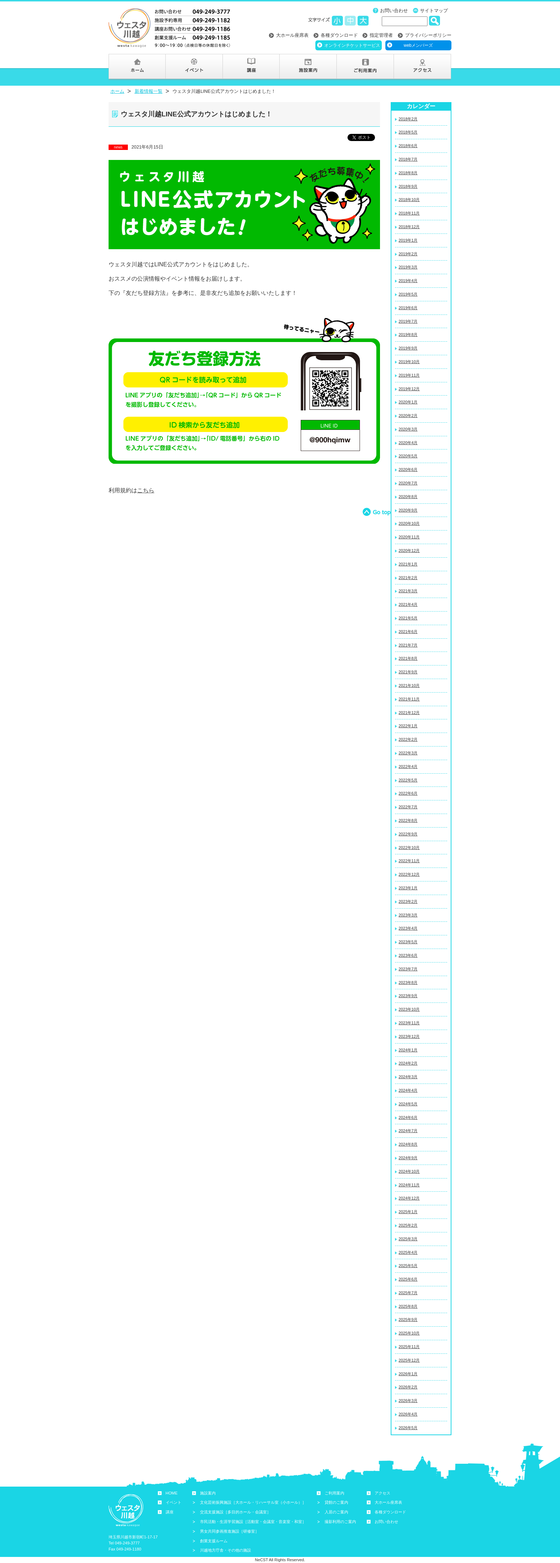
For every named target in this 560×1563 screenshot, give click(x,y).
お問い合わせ (394, 10)
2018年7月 (408, 159)
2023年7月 (408, 969)
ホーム (117, 91)
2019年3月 (408, 267)
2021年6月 (408, 631)
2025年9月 (408, 1319)
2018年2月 (408, 119)
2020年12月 (409, 550)
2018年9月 (408, 186)
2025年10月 (409, 1333)
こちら (145, 490)
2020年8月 (408, 496)
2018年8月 (408, 173)
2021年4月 (408, 604)
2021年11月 (409, 699)
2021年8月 (408, 658)
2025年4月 (408, 1252)
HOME (172, 1493)
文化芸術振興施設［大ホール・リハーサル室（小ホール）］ (253, 1502)
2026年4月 (408, 1414)
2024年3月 (408, 1077)
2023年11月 (409, 1023)
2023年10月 (409, 1009)
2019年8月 (408, 334)
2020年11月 (409, 537)
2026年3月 (408, 1400)
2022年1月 (408, 726)
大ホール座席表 (292, 35)
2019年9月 (408, 348)
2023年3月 (408, 915)
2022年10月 (409, 847)
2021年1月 (408, 564)
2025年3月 (408, 1239)
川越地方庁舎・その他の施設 (225, 1550)
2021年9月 (408, 672)
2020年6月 (408, 469)
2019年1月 (408, 240)
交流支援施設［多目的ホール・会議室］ (235, 1512)
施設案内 (208, 1493)
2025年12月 (409, 1360)
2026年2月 (408, 1387)
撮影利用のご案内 (340, 1521)
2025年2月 (408, 1225)
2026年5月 (408, 1428)
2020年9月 (408, 510)
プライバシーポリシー (428, 35)
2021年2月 (408, 578)
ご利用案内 (334, 1493)
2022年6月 (408, 793)
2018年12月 (409, 227)
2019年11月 (409, 375)
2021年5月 (408, 618)
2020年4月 (408, 443)
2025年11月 (409, 1347)
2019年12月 (409, 389)
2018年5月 (408, 132)
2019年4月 (408, 280)
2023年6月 (408, 955)
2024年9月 (408, 1158)
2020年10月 (409, 523)
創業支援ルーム (214, 1541)
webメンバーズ (418, 45)
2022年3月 (408, 753)
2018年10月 (409, 199)
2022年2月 (408, 739)
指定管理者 (381, 35)
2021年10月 (409, 685)
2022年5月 (408, 780)
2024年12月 (409, 1198)
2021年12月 (409, 712)
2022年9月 (408, 834)
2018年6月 (408, 146)
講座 (170, 1512)
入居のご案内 (336, 1512)
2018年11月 (409, 213)
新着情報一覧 (148, 91)
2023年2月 (408, 901)
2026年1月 (408, 1374)
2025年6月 (408, 1279)
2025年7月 (408, 1293)
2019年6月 (408, 308)
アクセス (382, 1493)
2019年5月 (408, 294)
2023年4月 (408, 928)
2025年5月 (408, 1265)
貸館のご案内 (336, 1502)
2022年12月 (409, 874)
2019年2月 (408, 254)
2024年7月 (408, 1131)
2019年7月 (408, 321)
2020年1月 (408, 402)
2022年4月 (408, 766)
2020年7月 (408, 483)
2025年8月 (408, 1306)
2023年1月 (408, 888)
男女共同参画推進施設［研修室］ (229, 1531)
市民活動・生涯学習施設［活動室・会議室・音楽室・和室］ (253, 1521)
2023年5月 (408, 942)
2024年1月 (408, 1050)
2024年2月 (408, 1063)
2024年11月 (409, 1185)
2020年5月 (408, 456)
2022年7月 (408, 807)
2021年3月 (408, 591)
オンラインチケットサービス (352, 45)
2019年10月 (409, 362)
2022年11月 (409, 861)
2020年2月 (408, 415)
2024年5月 (408, 1104)
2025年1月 (408, 1212)
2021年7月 (408, 645)
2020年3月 (408, 429)
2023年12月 (409, 1036)
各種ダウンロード (339, 35)
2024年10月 (409, 1171)
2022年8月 (408, 820)
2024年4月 (408, 1090)
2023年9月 (408, 996)
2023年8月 (408, 982)
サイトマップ (434, 10)
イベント (173, 1502)
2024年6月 (408, 1117)
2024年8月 (408, 1144)
